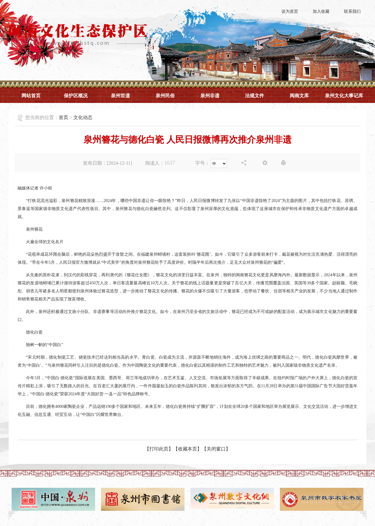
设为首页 (289, 11)
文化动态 (82, 117)
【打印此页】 (159, 448)
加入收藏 (321, 11)
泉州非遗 (209, 95)
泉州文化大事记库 (344, 95)
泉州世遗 (120, 95)
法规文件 (254, 95)
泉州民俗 (165, 95)
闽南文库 (299, 95)
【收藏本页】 (187, 448)
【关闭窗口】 (216, 448)
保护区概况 (76, 95)
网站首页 (31, 95)
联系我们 (352, 11)
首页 (63, 117)
